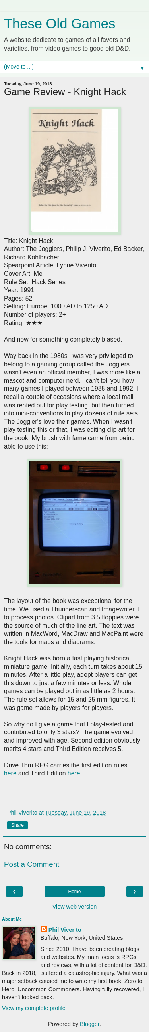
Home (74, 891)
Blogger (89, 1024)
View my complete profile (34, 1008)
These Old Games (59, 23)
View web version (74, 906)
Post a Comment (31, 864)
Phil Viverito (64, 930)
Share (17, 825)
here (10, 773)
